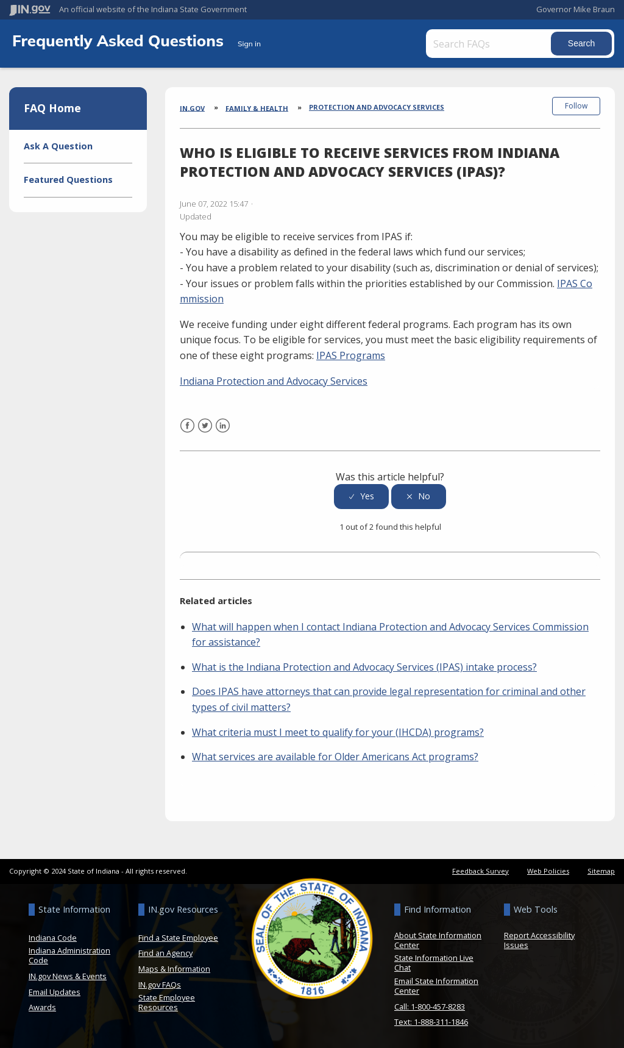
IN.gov (192, 107)
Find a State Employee (178, 936)
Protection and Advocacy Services (376, 107)
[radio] (361, 494)
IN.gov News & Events (68, 974)
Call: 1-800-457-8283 (429, 1005)
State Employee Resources (166, 1001)
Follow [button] (576, 106)
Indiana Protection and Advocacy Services (273, 379)
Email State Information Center (436, 984)
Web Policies (548, 869)
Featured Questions (68, 179)
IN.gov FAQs (159, 983)
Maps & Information (174, 967)
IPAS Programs (350, 354)
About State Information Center (437, 938)
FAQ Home (52, 108)
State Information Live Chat (433, 961)
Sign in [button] (249, 43)
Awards (42, 1006)
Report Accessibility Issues (539, 938)
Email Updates (54, 990)
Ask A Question (58, 146)
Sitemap (601, 869)
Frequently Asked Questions (120, 40)
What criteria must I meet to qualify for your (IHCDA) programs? (338, 730)
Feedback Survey (480, 869)
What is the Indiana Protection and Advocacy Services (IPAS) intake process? (364, 665)
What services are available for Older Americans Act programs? (335, 755)
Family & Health (256, 107)
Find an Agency (165, 952)
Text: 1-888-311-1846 (431, 1020)
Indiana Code (53, 936)
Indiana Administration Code (69, 954)
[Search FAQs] (490, 43)
